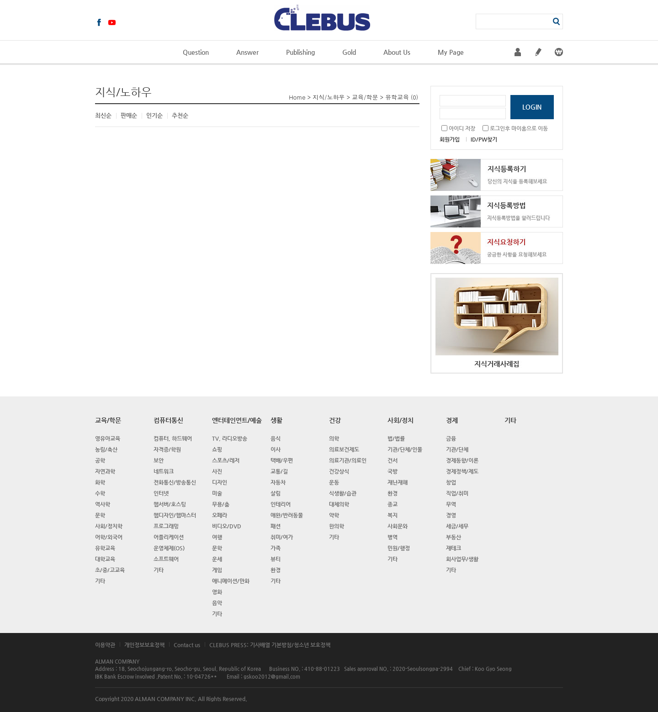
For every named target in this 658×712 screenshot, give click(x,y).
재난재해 (397, 482)
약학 (334, 515)
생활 (276, 420)
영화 (217, 592)
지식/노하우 (329, 97)
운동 (334, 482)
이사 (276, 449)
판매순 (129, 115)
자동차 (278, 482)
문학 (100, 515)
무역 (451, 504)
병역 (392, 537)
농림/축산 (106, 449)
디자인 (219, 482)
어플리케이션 (169, 537)
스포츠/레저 (225, 460)
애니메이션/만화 (230, 581)
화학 (100, 482)
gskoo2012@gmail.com (272, 677)
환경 (276, 570)
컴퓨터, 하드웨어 (173, 438)
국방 (392, 471)
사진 (217, 471)
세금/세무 (457, 526)
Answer (247, 52)
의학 (334, 438)
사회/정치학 (108, 526)
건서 (392, 460)
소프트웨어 (166, 559)
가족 (276, 548)
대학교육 (105, 559)
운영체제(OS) (169, 548)
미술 (217, 493)
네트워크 (164, 471)
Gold (349, 52)
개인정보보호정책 (144, 645)
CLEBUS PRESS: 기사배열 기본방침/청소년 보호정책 (269, 645)
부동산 (453, 537)
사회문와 (397, 526)
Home (297, 97)
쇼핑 (217, 449)
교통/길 (279, 471)
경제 (452, 420)
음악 (217, 603)
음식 (276, 438)
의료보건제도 (344, 449)
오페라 (219, 515)
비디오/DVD (226, 526)
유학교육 (397, 97)
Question (196, 52)
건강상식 (339, 471)
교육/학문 (365, 97)
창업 (451, 482)
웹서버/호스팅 (170, 504)
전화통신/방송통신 (175, 482)
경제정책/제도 (462, 471)
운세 (217, 559)
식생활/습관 (342, 493)
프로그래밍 (166, 526)
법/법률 (396, 438)
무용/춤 (220, 504)
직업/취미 (457, 493)
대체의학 (339, 504)
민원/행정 (398, 548)
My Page (451, 52)
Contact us (187, 645)
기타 (100, 581)
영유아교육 (107, 438)
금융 (451, 438)
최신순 (103, 115)
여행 (217, 537)
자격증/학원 (167, 449)
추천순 (180, 115)
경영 (451, 515)
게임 (217, 570)
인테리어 (281, 504)
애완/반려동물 (287, 515)
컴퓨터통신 (168, 420)
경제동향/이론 (462, 460)
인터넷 (161, 493)
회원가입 (450, 139)
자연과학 (105, 471)
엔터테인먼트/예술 (237, 420)
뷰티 (276, 559)
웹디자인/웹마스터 (175, 515)
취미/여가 (282, 537)
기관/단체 (457, 449)
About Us (396, 52)
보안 (159, 460)
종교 (392, 504)
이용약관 (105, 645)
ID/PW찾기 (484, 139)
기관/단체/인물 (404, 449)
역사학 (102, 504)
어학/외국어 (108, 537)
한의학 (336, 526)
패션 (276, 526)
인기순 (154, 115)
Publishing (300, 52)
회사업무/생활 (462, 559)
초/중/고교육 (110, 570)
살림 (276, 493)
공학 (100, 460)
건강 (335, 420)
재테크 (453, 548)
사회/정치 (400, 420)
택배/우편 (282, 460)
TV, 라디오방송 (229, 438)
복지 (392, 515)
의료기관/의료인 (347, 460)
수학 (100, 493)
